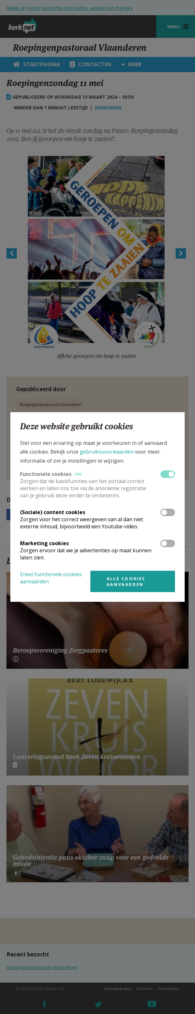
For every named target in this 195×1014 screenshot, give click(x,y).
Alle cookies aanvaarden (126, 581)
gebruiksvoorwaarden (107, 451)
